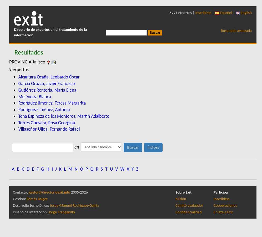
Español (223, 12)
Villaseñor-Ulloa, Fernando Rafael (49, 129)
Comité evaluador (189, 205)
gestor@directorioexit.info (49, 192)
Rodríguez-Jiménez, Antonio (44, 109)
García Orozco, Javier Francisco (46, 83)
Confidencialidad (188, 212)
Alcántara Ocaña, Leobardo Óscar (49, 77)
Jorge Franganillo (62, 212)
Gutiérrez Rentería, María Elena (47, 90)
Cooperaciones (225, 205)
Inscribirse (203, 12)
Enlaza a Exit (223, 212)
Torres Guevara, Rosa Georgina (46, 123)
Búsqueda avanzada (236, 30)
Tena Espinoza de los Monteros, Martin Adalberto (63, 116)
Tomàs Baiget (37, 198)
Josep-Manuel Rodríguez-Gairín (74, 205)
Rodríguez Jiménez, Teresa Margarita (52, 103)
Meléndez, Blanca (34, 97)
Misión (180, 198)
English (244, 12)
